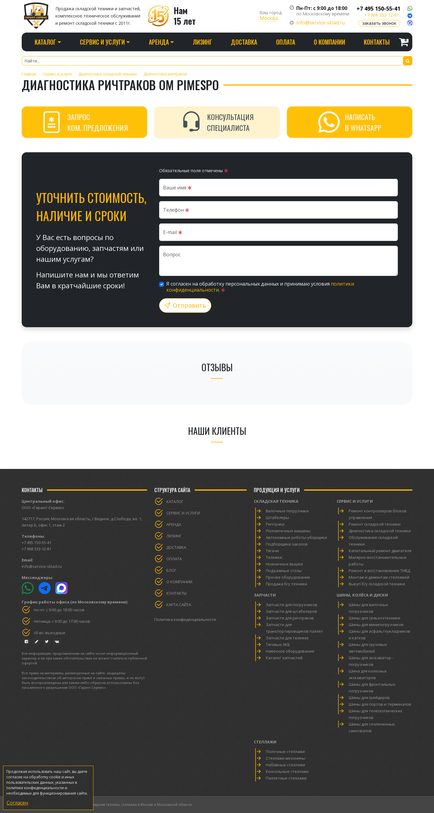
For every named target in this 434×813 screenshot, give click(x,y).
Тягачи (272, 550)
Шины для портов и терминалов (380, 704)
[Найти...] (217, 60)
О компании (329, 41)
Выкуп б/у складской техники (377, 584)
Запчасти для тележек (287, 638)
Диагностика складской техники (380, 530)
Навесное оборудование (290, 651)
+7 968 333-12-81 (381, 15)
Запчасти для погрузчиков (291, 604)
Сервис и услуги (183, 513)
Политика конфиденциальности (185, 619)
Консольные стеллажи (287, 771)
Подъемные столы (284, 570)
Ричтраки (275, 524)
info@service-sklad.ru (320, 22)
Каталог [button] (45, 41)
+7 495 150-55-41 (378, 8)
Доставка (244, 41)
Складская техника (276, 501)
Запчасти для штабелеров (291, 611)
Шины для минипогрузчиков (376, 624)
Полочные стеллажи (285, 751)
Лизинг (202, 41)
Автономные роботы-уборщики (296, 537)
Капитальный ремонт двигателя (380, 550)
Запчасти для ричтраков (290, 618)
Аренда (173, 524)
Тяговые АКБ (278, 644)
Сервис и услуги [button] (102, 41)
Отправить (185, 305)
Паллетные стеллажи (286, 778)
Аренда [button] (159, 41)
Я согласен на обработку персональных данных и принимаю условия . (260, 287)
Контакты (377, 41)
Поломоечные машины (288, 530)
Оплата (285, 41)
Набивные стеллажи (285, 764)
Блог (171, 570)
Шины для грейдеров (369, 697)
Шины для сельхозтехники (374, 618)
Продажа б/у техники (286, 584)
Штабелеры (277, 517)
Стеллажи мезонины (285, 758)
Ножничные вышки (284, 564)
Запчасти (265, 595)
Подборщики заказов (287, 544)
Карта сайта (178, 604)
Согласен (17, 802)
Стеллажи (265, 742)
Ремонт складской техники (375, 524)
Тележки (274, 557)
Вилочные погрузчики (287, 511)
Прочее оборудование (288, 577)
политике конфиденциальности (35, 787)
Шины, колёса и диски (362, 595)
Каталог (174, 501)
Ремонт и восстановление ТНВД (379, 570)
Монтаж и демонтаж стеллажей (379, 577)
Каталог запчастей (284, 657)
